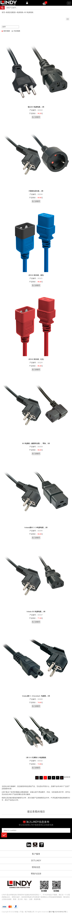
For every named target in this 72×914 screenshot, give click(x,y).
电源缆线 (20, 12)
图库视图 (6, 31)
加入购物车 (36, 117)
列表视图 (17, 31)
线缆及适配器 (11, 12)
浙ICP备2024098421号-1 (58, 912)
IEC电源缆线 (28, 12)
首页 (3, 12)
